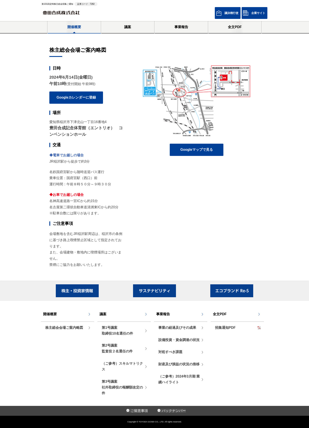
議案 (127, 27)
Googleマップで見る (196, 149)
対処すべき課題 (170, 352)
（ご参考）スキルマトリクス (122, 366)
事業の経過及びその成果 (177, 327)
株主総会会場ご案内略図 (64, 327)
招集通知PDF (225, 327)
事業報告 (181, 27)
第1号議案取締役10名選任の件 (117, 330)
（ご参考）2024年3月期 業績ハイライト (179, 379)
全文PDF (235, 27)
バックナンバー (174, 411)
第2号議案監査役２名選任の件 (117, 348)
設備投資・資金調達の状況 (179, 340)
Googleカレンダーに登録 (76, 97)
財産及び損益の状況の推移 (179, 364)
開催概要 (74, 27)
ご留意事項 (139, 411)
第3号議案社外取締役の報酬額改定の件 (122, 387)
